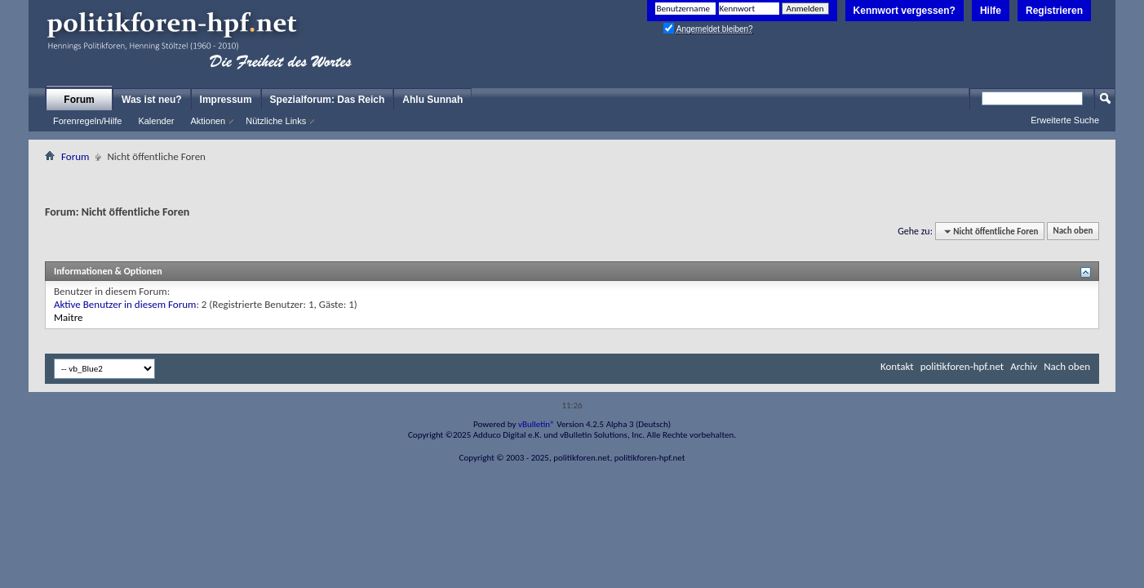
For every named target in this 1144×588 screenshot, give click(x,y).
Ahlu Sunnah (432, 99)
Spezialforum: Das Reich (327, 99)
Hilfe (990, 10)
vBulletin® (536, 424)
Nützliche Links (276, 121)
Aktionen (207, 121)
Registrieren (1054, 10)
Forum (79, 99)
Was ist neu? (152, 99)
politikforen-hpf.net (962, 366)
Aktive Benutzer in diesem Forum (125, 304)
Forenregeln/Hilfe (87, 121)
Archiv (1023, 366)
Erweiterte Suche (1065, 120)
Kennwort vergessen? (905, 10)
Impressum (226, 99)
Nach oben (1073, 231)
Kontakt (897, 366)
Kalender (156, 121)
